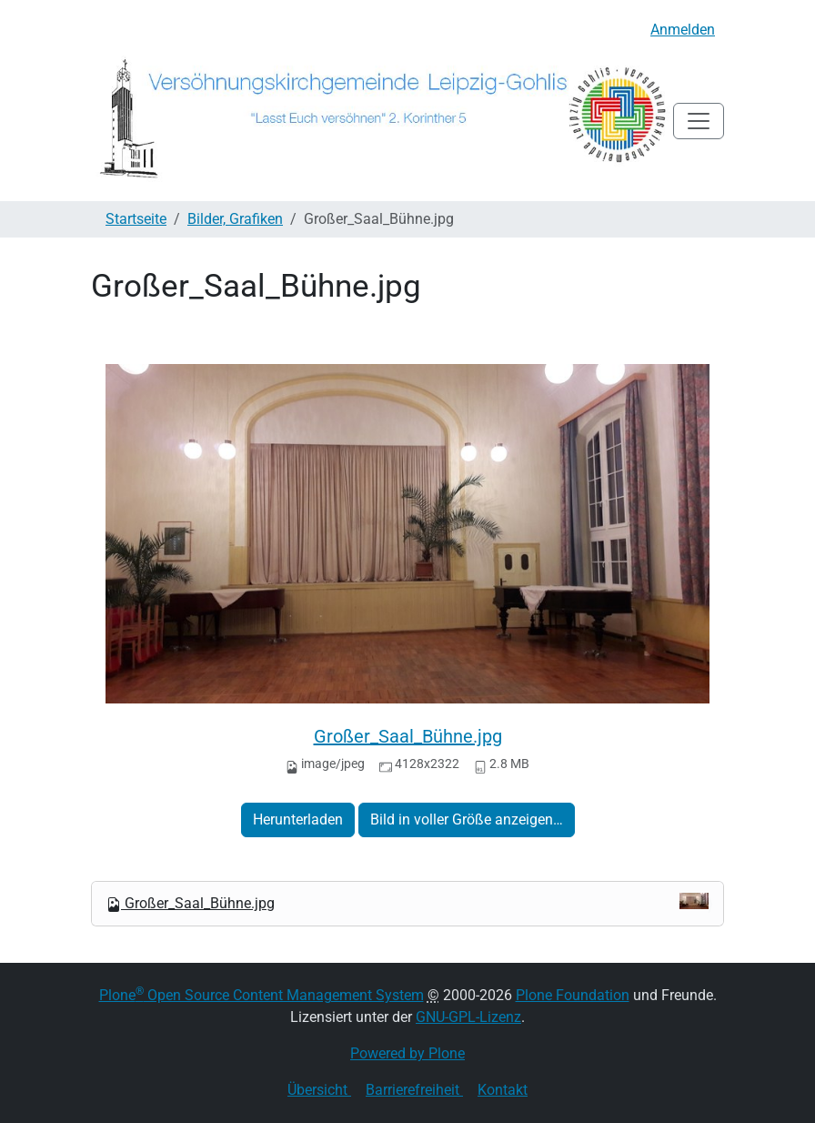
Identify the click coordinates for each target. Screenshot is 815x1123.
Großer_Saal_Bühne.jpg (408, 736)
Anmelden (682, 29)
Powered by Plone (407, 1053)
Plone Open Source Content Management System (261, 995)
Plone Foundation (572, 995)
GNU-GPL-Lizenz (468, 1017)
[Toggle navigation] (698, 121)
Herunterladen (298, 819)
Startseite (136, 219)
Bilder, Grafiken (235, 219)
